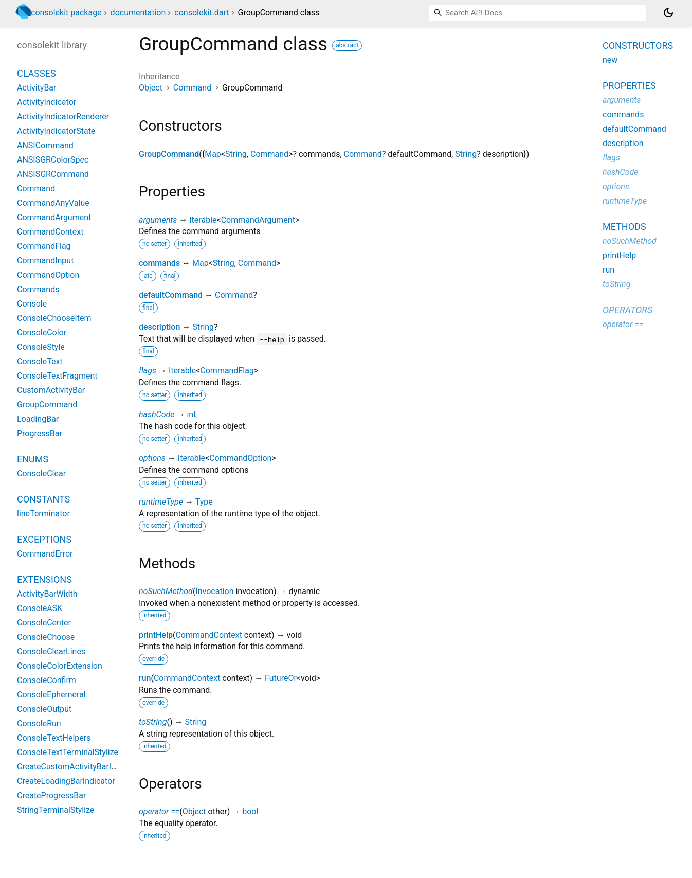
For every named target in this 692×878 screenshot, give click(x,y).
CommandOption (240, 458)
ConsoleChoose (46, 637)
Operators (627, 309)
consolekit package (66, 12)
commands (159, 263)
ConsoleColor (41, 332)
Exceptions (44, 539)
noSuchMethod (166, 591)
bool (250, 811)
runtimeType (161, 502)
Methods (624, 226)
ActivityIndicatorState (56, 131)
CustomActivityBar (51, 390)
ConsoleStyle (41, 347)
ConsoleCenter (44, 623)
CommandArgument (258, 220)
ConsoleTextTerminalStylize (67, 752)
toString (153, 722)
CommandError (45, 554)
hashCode (156, 414)
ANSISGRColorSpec (52, 160)
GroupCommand (169, 154)
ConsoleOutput (44, 709)
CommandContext (208, 635)
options (152, 458)
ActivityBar (36, 88)
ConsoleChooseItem (54, 318)
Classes (36, 73)
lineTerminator (43, 513)
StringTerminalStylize (55, 810)
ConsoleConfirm (46, 680)
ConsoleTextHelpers (54, 738)
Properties (629, 85)
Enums (32, 459)
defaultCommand (171, 295)
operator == (159, 811)
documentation (138, 12)
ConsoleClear (41, 473)
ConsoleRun (39, 723)
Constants (43, 499)
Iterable (202, 220)
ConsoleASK (39, 608)
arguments (158, 220)
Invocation (214, 591)
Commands (38, 289)
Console (32, 304)
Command (192, 88)
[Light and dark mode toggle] (668, 13)
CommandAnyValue (53, 203)
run (145, 678)
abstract (347, 45)
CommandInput (45, 260)
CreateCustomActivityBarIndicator (79, 767)
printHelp (156, 635)
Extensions (44, 579)
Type (204, 502)
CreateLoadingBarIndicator (66, 781)
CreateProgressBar (51, 795)
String (236, 154)
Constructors (638, 45)
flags (147, 370)
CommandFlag (227, 370)
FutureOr (281, 678)
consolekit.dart (201, 12)
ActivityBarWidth (47, 594)
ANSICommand (45, 145)
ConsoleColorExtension (59, 666)
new (610, 60)
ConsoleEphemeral (51, 695)
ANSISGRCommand (53, 174)
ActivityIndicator (46, 102)
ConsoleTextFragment (57, 376)
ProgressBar (39, 433)
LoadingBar (38, 419)
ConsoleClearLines (51, 651)
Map (213, 154)
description (159, 327)
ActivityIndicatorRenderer (63, 116)
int (191, 414)
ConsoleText (40, 361)
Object (150, 88)
